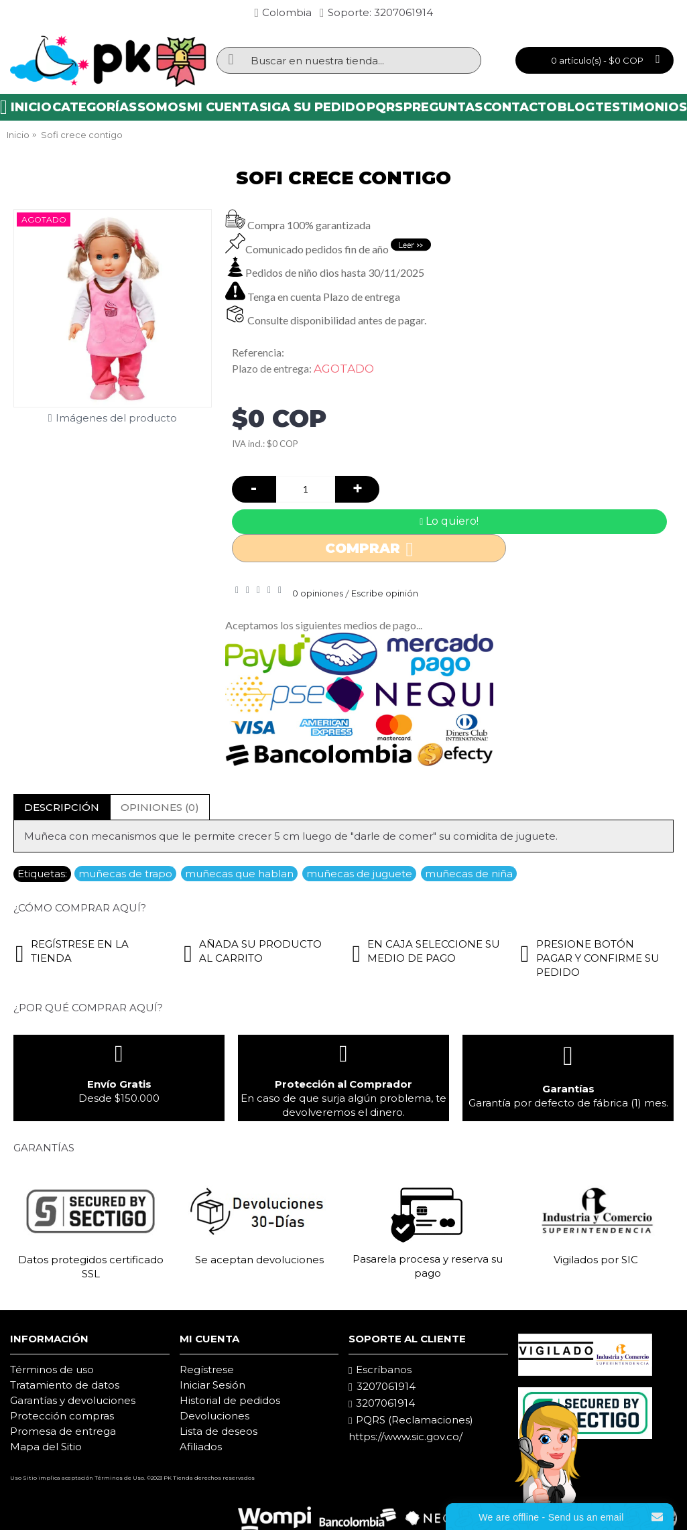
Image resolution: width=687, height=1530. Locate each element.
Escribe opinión (384, 593)
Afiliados (201, 1446)
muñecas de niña (469, 873)
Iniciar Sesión (212, 1385)
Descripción (61, 807)
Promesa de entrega (63, 1431)
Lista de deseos (218, 1431)
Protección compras (62, 1415)
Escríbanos (380, 1370)
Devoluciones (214, 1415)
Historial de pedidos (230, 1400)
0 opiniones (317, 593)
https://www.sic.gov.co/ (405, 1436)
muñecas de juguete (359, 873)
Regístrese (207, 1369)
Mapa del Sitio (46, 1446)
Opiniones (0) (160, 807)
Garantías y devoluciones (72, 1400)
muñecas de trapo (125, 873)
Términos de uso (52, 1369)
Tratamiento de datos (64, 1385)
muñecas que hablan (239, 873)
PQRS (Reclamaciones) (411, 1420)
